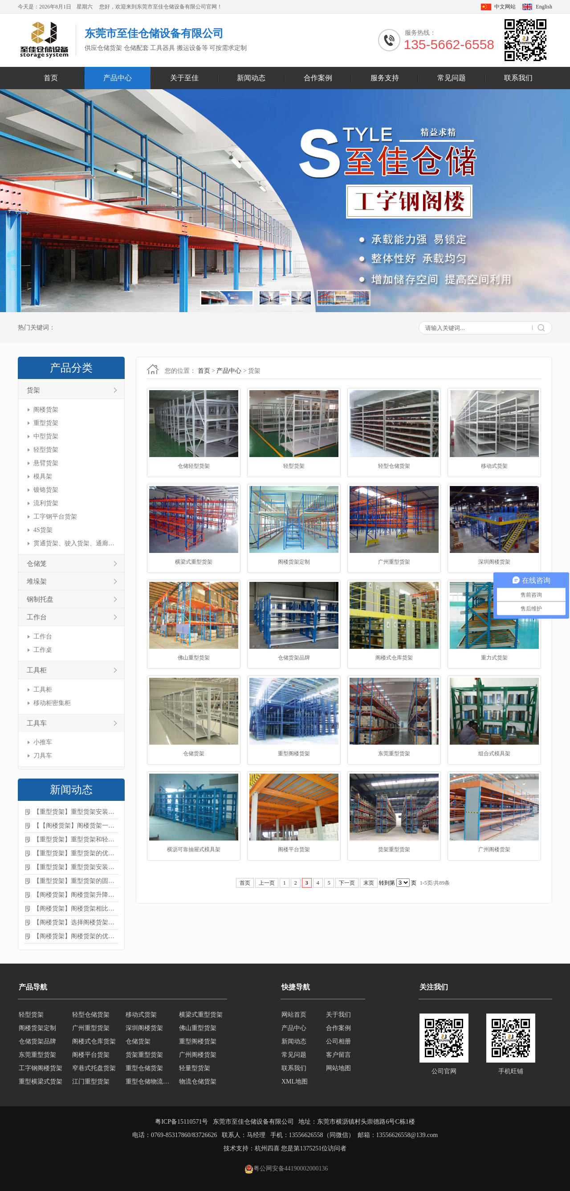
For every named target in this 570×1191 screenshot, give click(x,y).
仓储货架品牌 (294, 658)
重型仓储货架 (144, 1068)
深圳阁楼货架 (494, 562)
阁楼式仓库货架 (394, 658)
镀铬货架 (45, 489)
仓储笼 (37, 563)
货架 (33, 390)
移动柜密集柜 (52, 703)
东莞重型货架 (394, 753)
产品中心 (117, 78)
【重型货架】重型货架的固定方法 (75, 881)
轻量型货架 (194, 1068)
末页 (368, 883)
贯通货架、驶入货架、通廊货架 (74, 543)
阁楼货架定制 (294, 562)
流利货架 (45, 503)
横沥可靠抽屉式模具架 (193, 849)
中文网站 (505, 7)
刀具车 (42, 755)
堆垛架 (37, 581)
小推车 (42, 742)
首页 (51, 78)
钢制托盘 (40, 599)
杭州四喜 (267, 1148)
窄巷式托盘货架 (94, 1068)
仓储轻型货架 (194, 466)
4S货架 (43, 530)
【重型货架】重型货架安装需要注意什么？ (75, 867)
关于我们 (338, 1014)
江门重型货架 (91, 1081)
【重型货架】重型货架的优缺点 (75, 853)
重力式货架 (494, 658)
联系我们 (518, 78)
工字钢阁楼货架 (40, 1068)
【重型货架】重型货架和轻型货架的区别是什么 (75, 839)
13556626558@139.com (407, 1135)
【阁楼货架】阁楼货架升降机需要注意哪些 (75, 894)
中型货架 (45, 436)
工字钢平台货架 (55, 516)
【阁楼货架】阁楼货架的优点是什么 (75, 936)
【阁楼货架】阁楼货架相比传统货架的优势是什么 (75, 908)
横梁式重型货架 (193, 562)
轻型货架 (45, 449)
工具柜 (37, 670)
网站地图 (338, 1068)
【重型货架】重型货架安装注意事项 (75, 811)
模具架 (42, 476)
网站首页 (293, 1014)
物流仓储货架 (197, 1081)
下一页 (347, 883)
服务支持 (384, 78)
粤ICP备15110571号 (181, 1121)
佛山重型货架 (194, 658)
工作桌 (42, 650)
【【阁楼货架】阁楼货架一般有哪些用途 (75, 825)
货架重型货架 (394, 849)
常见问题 (451, 78)
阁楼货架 (45, 409)
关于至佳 (184, 78)
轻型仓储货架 (394, 466)
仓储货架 (193, 753)
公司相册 (338, 1041)
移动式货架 (494, 466)
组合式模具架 (494, 753)
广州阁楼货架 (494, 849)
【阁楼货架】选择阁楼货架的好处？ (75, 922)
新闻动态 (251, 78)
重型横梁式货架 (40, 1081)
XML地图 (294, 1081)
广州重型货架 (394, 562)
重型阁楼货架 (294, 753)
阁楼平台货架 (294, 849)
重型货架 (45, 423)
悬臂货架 (45, 463)
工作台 (37, 617)
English (544, 7)
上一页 (267, 883)
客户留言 (338, 1054)
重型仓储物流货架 (150, 1081)
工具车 (37, 723)
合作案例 (318, 78)
